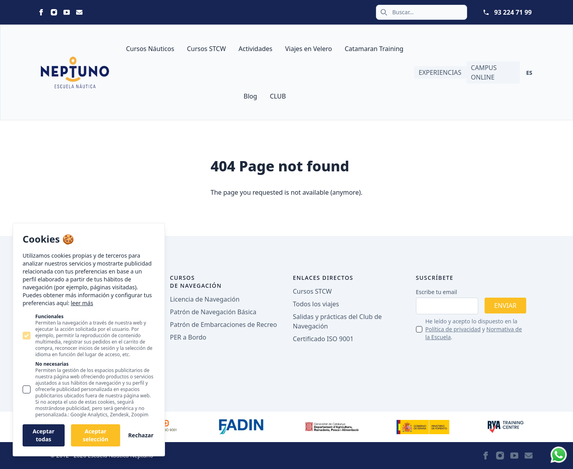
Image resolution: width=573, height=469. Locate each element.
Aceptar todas (43, 435)
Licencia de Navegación (205, 299)
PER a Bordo (188, 337)
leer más (82, 303)
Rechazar (140, 435)
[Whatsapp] (558, 454)
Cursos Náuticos (150, 48)
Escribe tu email (436, 292)
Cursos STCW (206, 48)
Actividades (255, 48)
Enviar (505, 305)
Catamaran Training (374, 48)
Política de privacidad (453, 329)
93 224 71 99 (513, 12)
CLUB (278, 96)
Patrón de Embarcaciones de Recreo (223, 324)
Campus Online (484, 72)
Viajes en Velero (308, 48)
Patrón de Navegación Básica (213, 312)
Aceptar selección (95, 435)
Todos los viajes (316, 304)
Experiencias (440, 72)
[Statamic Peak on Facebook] (41, 12)
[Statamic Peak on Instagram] (54, 12)
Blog (250, 96)
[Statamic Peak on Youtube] (66, 12)
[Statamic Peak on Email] (79, 12)
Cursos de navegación (196, 281)
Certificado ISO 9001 (323, 338)
